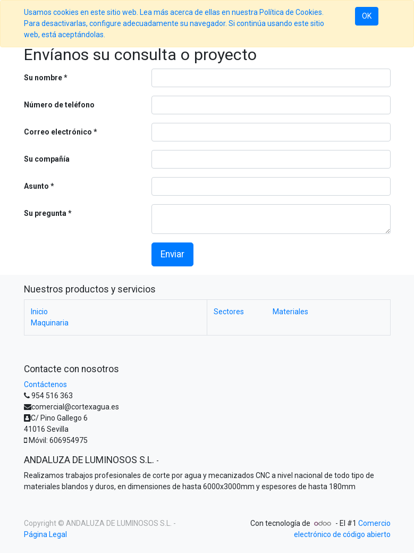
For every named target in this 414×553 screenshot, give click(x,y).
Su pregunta (45, 213)
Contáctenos (45, 384)
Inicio (39, 311)
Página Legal (45, 534)
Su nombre (43, 77)
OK (366, 16)
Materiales (290, 311)
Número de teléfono (59, 104)
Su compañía (47, 159)
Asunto (36, 186)
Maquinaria (50, 323)
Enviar (172, 254)
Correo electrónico (58, 132)
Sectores (243, 311)
